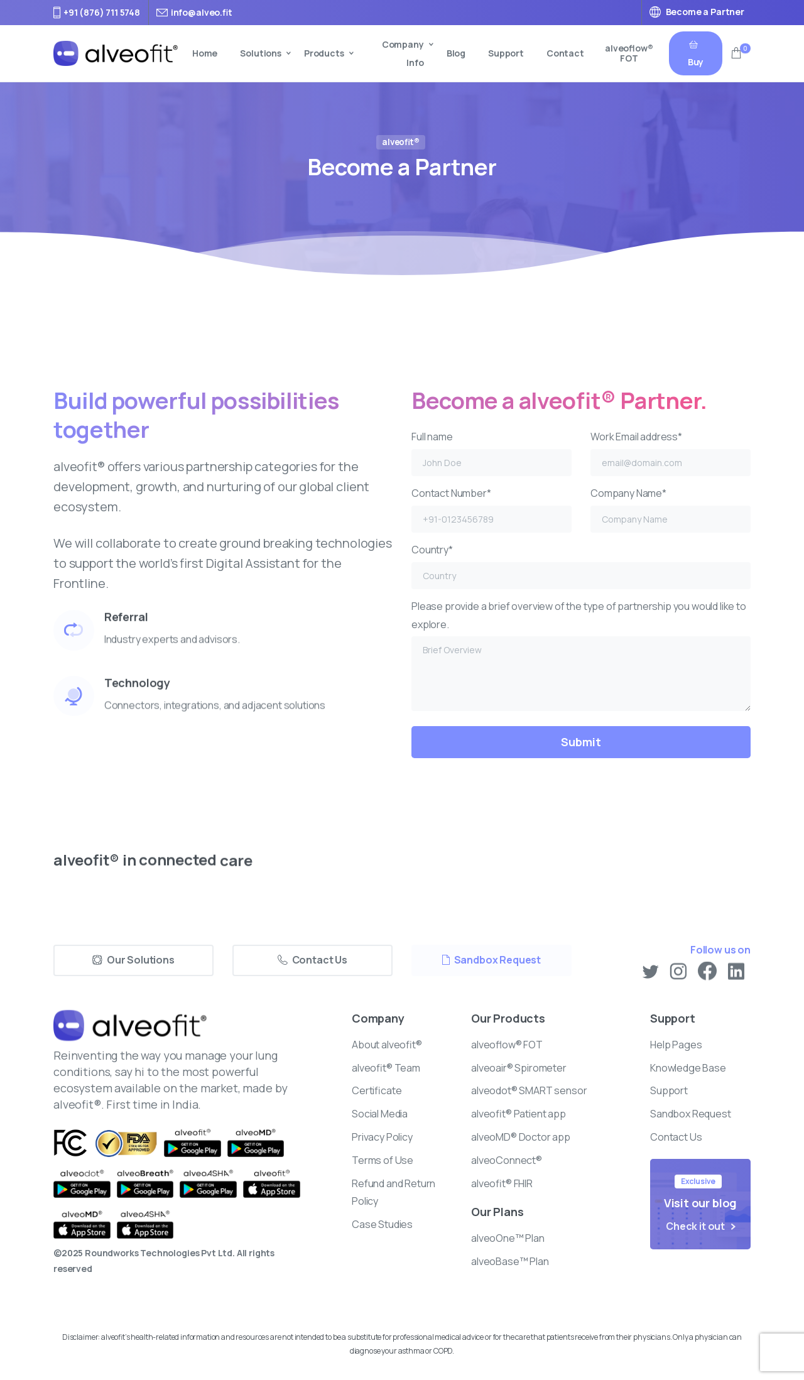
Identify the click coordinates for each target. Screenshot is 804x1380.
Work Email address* (670, 453)
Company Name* (670, 509)
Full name (491, 453)
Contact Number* (491, 509)
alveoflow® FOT (629, 53)
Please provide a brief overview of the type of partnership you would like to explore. (581, 655)
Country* (581, 566)
